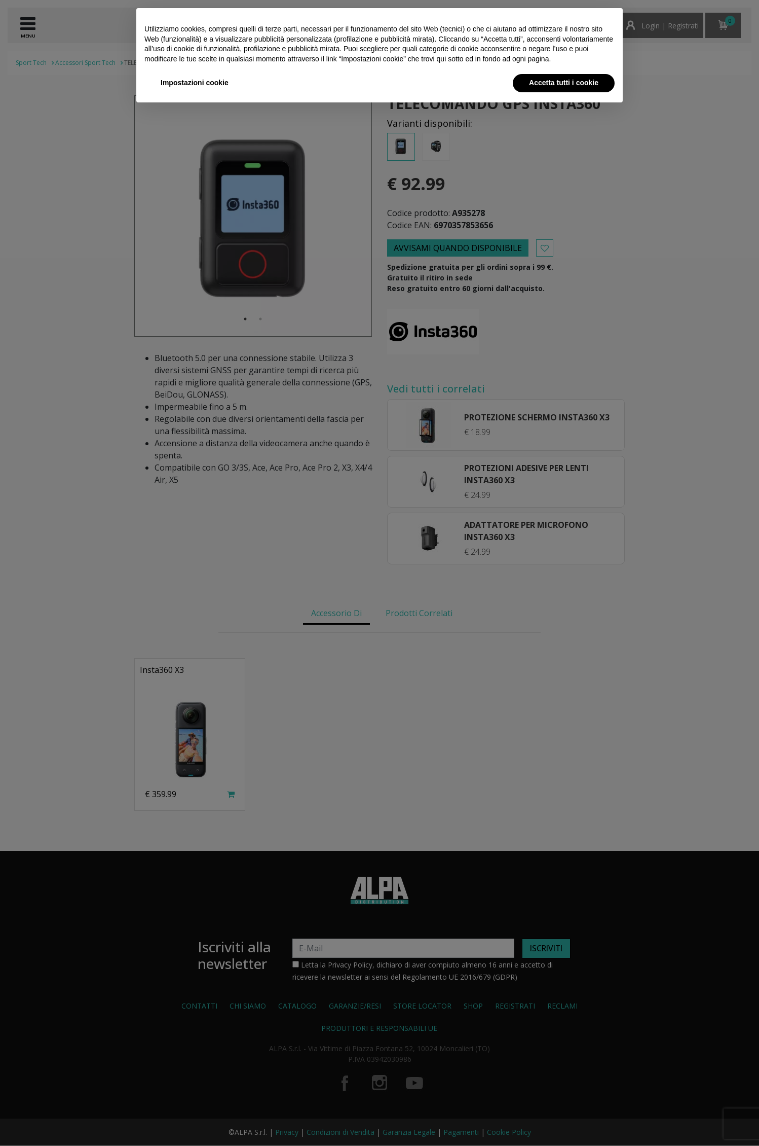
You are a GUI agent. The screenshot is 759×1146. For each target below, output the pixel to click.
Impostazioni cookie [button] (195, 83)
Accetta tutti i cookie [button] (563, 83)
